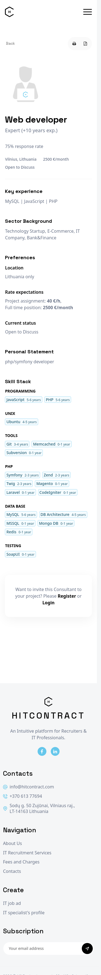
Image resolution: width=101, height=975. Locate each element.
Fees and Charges (21, 862)
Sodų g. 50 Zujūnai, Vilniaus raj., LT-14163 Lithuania (39, 809)
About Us (12, 843)
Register (67, 596)
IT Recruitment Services (27, 853)
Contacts (12, 871)
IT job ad (12, 903)
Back (10, 43)
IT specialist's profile (23, 913)
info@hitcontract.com (28, 787)
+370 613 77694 (22, 796)
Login (48, 603)
